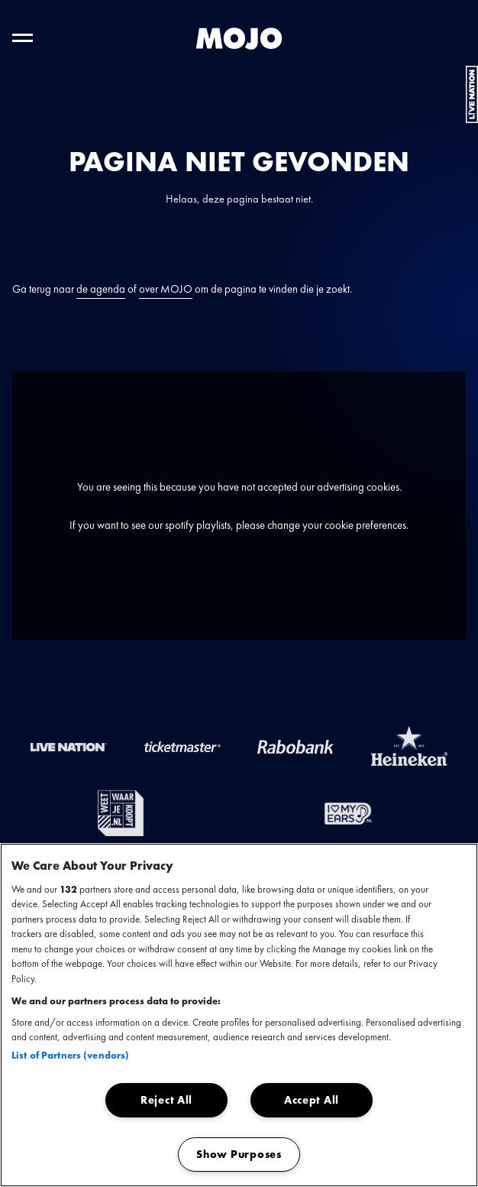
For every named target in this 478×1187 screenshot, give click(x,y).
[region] (239, 1015)
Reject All (166, 1100)
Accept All (311, 1100)
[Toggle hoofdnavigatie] (22, 38)
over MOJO (165, 289)
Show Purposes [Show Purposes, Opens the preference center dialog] (238, 1154)
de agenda (100, 289)
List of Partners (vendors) (70, 1055)
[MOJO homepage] (239, 39)
